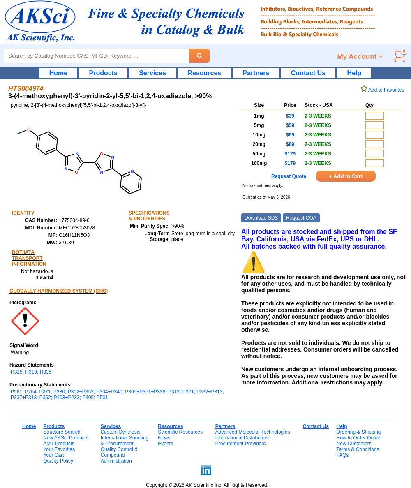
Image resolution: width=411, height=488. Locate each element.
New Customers (353, 443)
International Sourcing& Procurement (125, 440)
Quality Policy (58, 461)
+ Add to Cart (346, 176)
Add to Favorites (384, 90)
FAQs (342, 455)
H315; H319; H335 (31, 372)
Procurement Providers (240, 443)
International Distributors (242, 438)
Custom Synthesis (121, 432)
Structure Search (61, 432)
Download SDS (261, 218)
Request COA (301, 218)
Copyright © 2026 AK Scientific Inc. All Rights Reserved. (207, 485)
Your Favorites (59, 449)
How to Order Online (358, 438)
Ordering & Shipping (358, 432)
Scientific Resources (180, 432)
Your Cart (53, 455)
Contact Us (308, 72)
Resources (204, 72)
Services (152, 72)
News (164, 438)
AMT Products (58, 443)
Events (165, 443)
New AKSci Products (65, 438)
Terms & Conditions (357, 449)
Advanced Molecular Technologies (252, 432)
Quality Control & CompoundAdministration (119, 455)
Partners (256, 72)
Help (354, 72)
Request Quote (288, 176)
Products (103, 72)
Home (58, 72)
